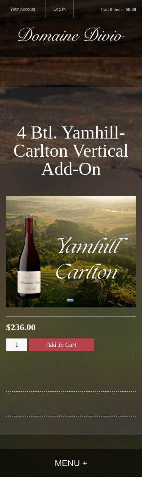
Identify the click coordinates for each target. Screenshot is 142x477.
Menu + (71, 463)
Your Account (22, 9)
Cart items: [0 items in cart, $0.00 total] (118, 9)
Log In (59, 9)
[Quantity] (16, 344)
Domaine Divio (71, 42)
